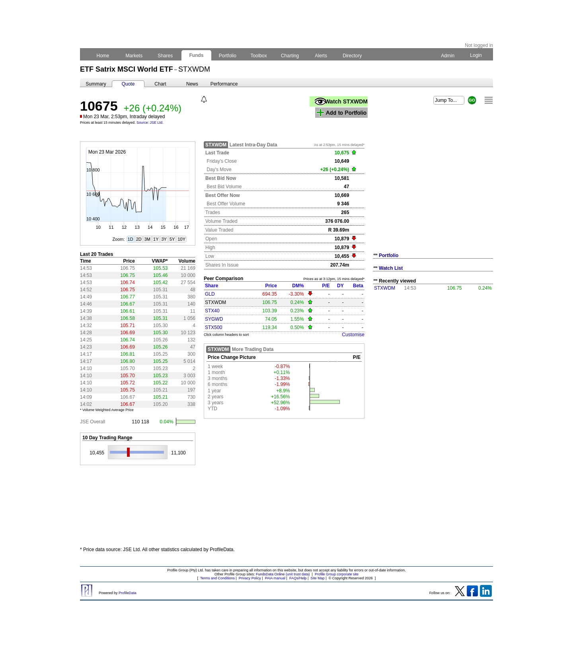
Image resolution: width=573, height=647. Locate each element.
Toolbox (258, 55)
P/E (325, 285)
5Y (172, 239)
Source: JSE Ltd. (150, 123)
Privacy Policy (250, 578)
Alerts (321, 55)
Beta (358, 285)
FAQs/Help (298, 578)
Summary (96, 84)
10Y (181, 239)
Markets (134, 55)
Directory (352, 55)
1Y (155, 239)
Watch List (391, 268)
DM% (298, 285)
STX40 (212, 311)
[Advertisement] (433, 353)
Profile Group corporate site (337, 574)
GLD (210, 294)
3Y (163, 239)
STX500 (213, 327)
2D (139, 239)
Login (476, 55)
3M (147, 239)
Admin (448, 55)
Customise (353, 334)
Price (271, 285)
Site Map (317, 578)
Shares (165, 55)
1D (130, 239)
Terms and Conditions (217, 578)
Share (211, 285)
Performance (224, 84)
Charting (290, 55)
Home (103, 55)
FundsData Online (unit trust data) (283, 574)
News (192, 84)
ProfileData (127, 593)
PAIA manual (275, 578)
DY (340, 285)
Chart (160, 84)
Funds (196, 55)
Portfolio (228, 55)
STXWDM (384, 288)
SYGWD (214, 319)
